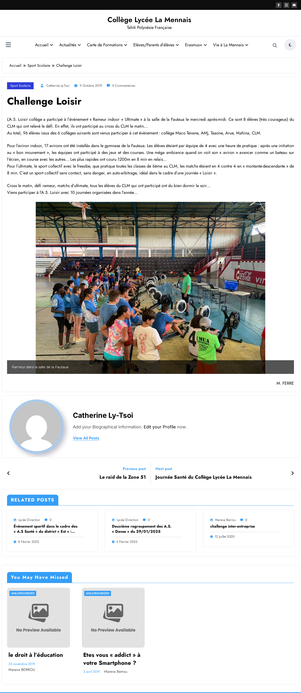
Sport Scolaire (20, 85)
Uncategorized (23, 593)
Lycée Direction (29, 519)
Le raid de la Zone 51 (122, 477)
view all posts (86, 438)
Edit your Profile (160, 426)
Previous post (134, 468)
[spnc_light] (290, 45)
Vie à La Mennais (230, 45)
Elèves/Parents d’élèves (156, 45)
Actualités (70, 45)
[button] (14, 288)
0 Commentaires (123, 85)
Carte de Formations (107, 45)
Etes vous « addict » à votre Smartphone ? (111, 659)
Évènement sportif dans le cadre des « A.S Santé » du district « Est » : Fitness (45, 529)
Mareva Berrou (225, 519)
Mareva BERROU (21, 669)
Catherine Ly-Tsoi (58, 85)
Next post (163, 468)
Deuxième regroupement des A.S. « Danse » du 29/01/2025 (141, 529)
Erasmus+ (196, 45)
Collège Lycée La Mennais (149, 20)
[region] (150, 288)
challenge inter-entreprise (232, 526)
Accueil (44, 45)
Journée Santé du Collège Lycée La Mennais (203, 477)
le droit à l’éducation (35, 655)
